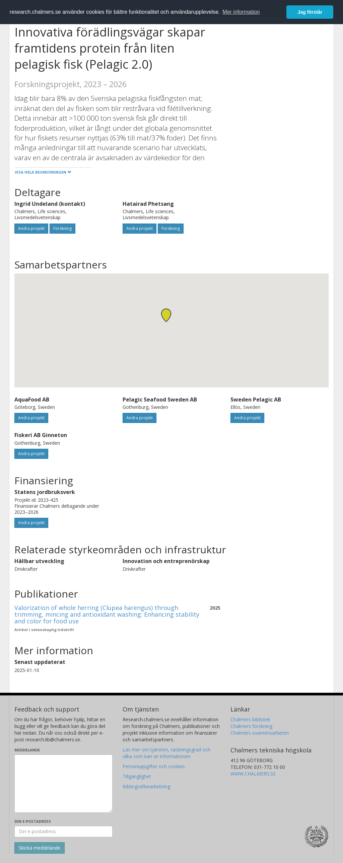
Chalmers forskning (251, 726)
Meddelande (27, 749)
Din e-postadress (32, 821)
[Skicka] (39, 848)
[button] (166, 315)
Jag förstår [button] (309, 12)
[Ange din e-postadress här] (63, 831)
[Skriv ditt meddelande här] (63, 783)
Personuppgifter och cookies (154, 766)
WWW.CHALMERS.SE (253, 773)
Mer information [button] (241, 12)
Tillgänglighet (137, 776)
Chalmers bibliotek (250, 719)
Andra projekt (31, 228)
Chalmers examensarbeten (259, 733)
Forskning (62, 228)
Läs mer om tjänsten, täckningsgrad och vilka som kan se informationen (166, 752)
